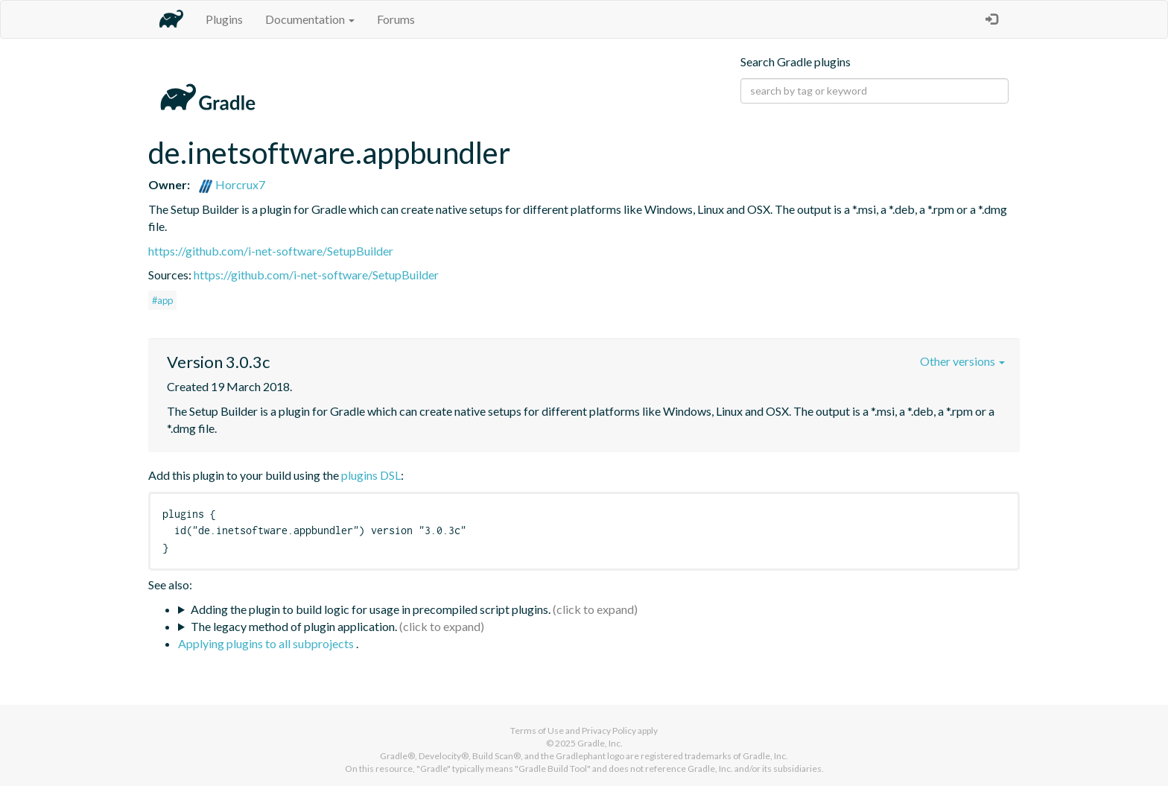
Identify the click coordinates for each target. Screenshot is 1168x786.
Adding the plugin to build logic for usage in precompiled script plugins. (370, 609)
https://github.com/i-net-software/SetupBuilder (270, 251)
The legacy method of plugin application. (294, 626)
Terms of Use (537, 730)
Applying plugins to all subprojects (267, 643)
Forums (396, 19)
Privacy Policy (609, 730)
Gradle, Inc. (600, 743)
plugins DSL (371, 475)
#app (162, 300)
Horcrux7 (231, 184)
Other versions (962, 361)
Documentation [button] (310, 19)
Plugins (224, 19)
